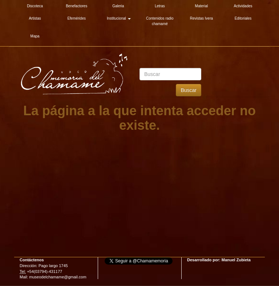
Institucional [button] (119, 18)
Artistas (35, 18)
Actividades (243, 6)
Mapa (35, 36)
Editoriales (243, 18)
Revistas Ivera (201, 18)
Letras (160, 6)
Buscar (189, 90)
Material (201, 6)
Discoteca (35, 6)
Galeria (118, 6)
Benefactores (76, 6)
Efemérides (76, 18)
